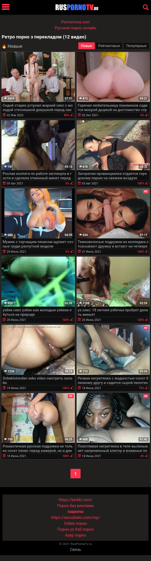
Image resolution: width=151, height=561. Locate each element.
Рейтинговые (109, 46)
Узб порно (84, 529)
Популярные (136, 46)
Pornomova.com (75, 22)
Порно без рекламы (75, 505)
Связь (75, 549)
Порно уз (65, 529)
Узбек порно (75, 523)
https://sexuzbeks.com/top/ (75, 517)
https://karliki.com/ (75, 499)
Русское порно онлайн (75, 28)
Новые (86, 46)
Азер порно (75, 535)
